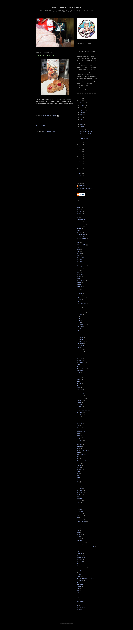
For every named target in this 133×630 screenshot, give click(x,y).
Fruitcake (79, 383)
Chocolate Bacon (81, 324)
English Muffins (81, 362)
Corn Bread (80, 337)
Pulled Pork (80, 498)
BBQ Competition (81, 245)
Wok (78, 605)
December (83, 102)
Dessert (79, 347)
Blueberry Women (81, 266)
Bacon (78, 217)
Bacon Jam (80, 222)
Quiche (78, 503)
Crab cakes (80, 343)
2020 (80, 149)
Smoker (79, 544)
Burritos (79, 284)
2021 (80, 146)
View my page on (66, 628)
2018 (80, 154)
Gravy (78, 387)
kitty (78, 425)
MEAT (78, 448)
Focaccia (79, 379)
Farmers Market (81, 368)
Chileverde (79, 314)
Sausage (79, 538)
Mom (78, 459)
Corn (78, 335)
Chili (78, 316)
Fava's (78, 373)
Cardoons (79, 293)
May (81, 119)
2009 (80, 175)
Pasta (78, 471)
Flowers (79, 377)
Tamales (79, 576)
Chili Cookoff (80, 320)
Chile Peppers (80, 312)
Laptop (78, 435)
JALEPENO (80, 412)
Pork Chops (80, 490)
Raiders (79, 505)
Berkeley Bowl (80, 257)
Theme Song (80, 582)
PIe (78, 479)
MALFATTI (79, 444)
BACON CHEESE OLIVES (87, 136)
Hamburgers (80, 396)
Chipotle (79, 322)
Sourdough (80, 553)
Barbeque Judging (81, 236)
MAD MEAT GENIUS (66, 7)
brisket (78, 278)
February (82, 126)
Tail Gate (79, 574)
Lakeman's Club (81, 431)
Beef (78, 251)
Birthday (79, 263)
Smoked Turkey (81, 542)
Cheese (79, 305)
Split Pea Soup (81, 557)
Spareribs (79, 555)
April (81, 122)
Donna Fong (80, 352)
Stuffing (79, 570)
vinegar (79, 599)
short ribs (79, 540)
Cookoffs (79, 333)
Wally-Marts (80, 601)
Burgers (79, 282)
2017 (80, 156)
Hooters (79, 402)
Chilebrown (82, 185)
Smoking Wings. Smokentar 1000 (85, 547)
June (81, 117)
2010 (80, 173)
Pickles (78, 477)
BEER (78, 255)
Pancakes (79, 469)
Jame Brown (80, 414)
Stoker (78, 565)
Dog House (80, 349)
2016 (80, 158)
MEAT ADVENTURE (82, 450)
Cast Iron (79, 295)
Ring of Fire (80, 519)
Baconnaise (80, 226)
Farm (78, 366)
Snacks (79, 549)
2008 (80, 178)
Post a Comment (40, 125)
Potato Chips (80, 492)
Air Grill (79, 203)
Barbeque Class (81, 234)
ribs (78, 517)
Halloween (79, 391)
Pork (78, 486)
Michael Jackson (81, 454)
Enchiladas (80, 360)
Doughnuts (79, 354)
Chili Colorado (80, 318)
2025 (80, 98)
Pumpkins (79, 500)
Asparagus (79, 213)
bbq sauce (79, 247)
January (82, 129)
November (83, 105)
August (82, 112)
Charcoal (79, 299)
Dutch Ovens (80, 356)
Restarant (79, 513)
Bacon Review (80, 224)
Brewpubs (79, 276)
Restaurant (80, 515)
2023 (80, 142)
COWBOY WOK (81, 341)
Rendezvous (80, 511)
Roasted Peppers (81, 521)
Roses (78, 528)
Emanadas (79, 358)
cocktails (79, 328)
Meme (78, 452)
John (78, 419)
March (82, 124)
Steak (78, 563)
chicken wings (80, 310)
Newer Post (39, 128)
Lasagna (79, 438)
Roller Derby (80, 526)
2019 (80, 151)
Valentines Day (81, 595)
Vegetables (80, 597)
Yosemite (79, 609)
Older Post (71, 128)
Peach (78, 473)
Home (55, 128)
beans (78, 249)
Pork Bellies (80, 488)
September (83, 110)
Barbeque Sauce (81, 238)
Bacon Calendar (81, 219)
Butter (78, 289)
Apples (78, 209)
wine (78, 603)
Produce (79, 496)
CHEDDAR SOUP (81, 303)
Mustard (79, 463)
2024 (80, 100)
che (78, 301)
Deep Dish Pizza (81, 345)
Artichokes (79, 211)
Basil (78, 240)
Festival (79, 375)
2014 (80, 163)
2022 (80, 144)
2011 (80, 170)
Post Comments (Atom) (49, 131)
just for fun (79, 423)
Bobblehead (80, 268)
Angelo (78, 205)
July (81, 114)
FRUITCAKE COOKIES (86, 133)
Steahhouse (80, 561)
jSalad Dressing (81, 421)
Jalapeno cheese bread (83, 410)
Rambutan (79, 507)
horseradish (80, 404)
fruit (78, 381)
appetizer (79, 207)
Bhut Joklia (80, 261)
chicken (79, 308)
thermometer (80, 584)
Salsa (78, 532)
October (82, 107)
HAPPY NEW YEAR (85, 138)
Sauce (78, 536)
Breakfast (79, 274)
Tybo (78, 592)
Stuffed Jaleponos (81, 568)
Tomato (79, 586)
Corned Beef (80, 339)
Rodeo (78, 524)
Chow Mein (80, 326)
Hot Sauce (79, 406)
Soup (78, 551)
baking (78, 230)
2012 (80, 168)
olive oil (79, 467)
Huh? (78, 408)
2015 (80, 161)
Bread (78, 272)
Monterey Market (81, 461)
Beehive (79, 253)
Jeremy (79, 417)
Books (78, 270)
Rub (78, 530)
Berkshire (79, 259)
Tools (78, 588)
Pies (78, 482)
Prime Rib (79, 494)
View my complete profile (85, 188)
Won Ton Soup (81, 607)
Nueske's (79, 465)
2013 (80, 166)
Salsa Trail (79, 534)
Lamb (78, 433)
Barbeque (79, 232)
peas (78, 475)
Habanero (79, 389)
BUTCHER (79, 287)
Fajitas (78, 364)
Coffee (78, 331)
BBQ (78, 242)
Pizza (78, 484)
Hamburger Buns (81, 393)
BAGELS (79, 228)
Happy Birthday (81, 398)
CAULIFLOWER (81, 297)
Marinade (79, 446)
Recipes (79, 509)
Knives (78, 427)
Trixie (78, 590)
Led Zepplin (80, 440)
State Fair (79, 559)
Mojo (78, 456)
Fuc (78, 385)
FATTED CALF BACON (86, 131)
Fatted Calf (80, 370)
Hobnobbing (80, 400)
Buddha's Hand (81, 280)
